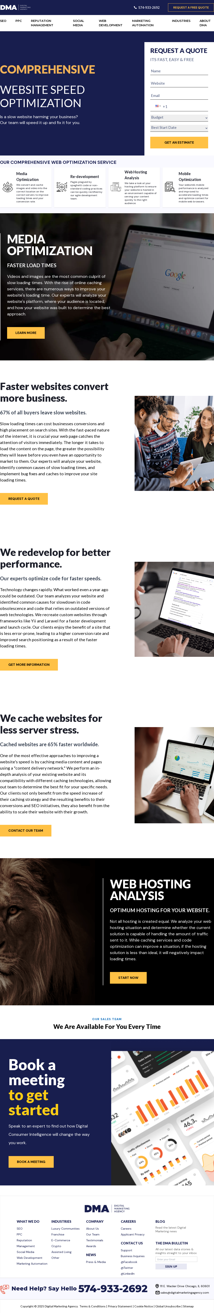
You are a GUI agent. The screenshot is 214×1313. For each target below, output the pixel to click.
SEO (3, 21)
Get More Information (29, 664)
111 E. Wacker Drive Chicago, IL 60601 (185, 1286)
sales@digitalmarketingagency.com (184, 1292)
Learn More (25, 333)
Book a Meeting (31, 1162)
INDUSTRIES (181, 21)
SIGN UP (171, 1266)
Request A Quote (23, 499)
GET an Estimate (179, 142)
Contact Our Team (25, 830)
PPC (18, 21)
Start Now (128, 978)
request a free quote (191, 7)
